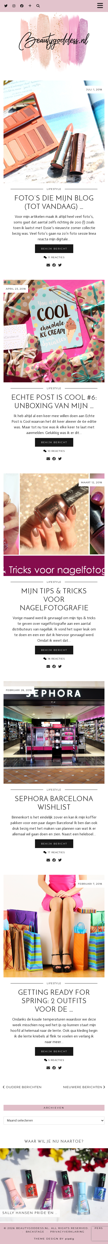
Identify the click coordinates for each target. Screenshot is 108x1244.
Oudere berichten (22, 1087)
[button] (101, 6)
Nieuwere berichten (84, 1087)
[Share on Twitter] (60, 265)
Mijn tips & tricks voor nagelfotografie (54, 600)
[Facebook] (22, 6)
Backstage (35, 1231)
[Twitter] (6, 6)
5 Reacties (54, 1060)
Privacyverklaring (67, 1231)
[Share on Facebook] (54, 265)
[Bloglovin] (30, 6)
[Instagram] (13, 6)
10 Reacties (54, 451)
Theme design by (54, 1238)
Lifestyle (54, 189)
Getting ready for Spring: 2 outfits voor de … (54, 1001)
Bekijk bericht (54, 248)
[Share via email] (48, 265)
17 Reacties (54, 852)
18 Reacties (54, 658)
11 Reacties (54, 257)
